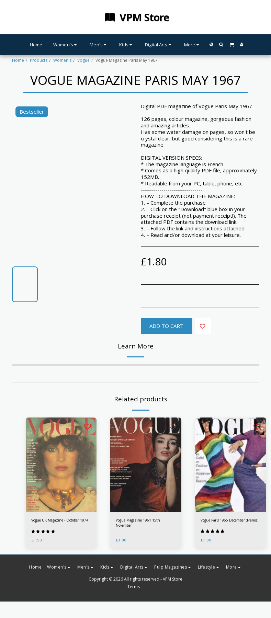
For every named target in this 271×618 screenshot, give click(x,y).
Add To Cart (166, 325)
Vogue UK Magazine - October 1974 (60, 524)
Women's (62, 60)
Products (38, 60)
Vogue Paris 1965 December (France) (228, 524)
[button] (221, 44)
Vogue (83, 60)
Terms (133, 594)
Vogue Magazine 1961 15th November (142, 524)
